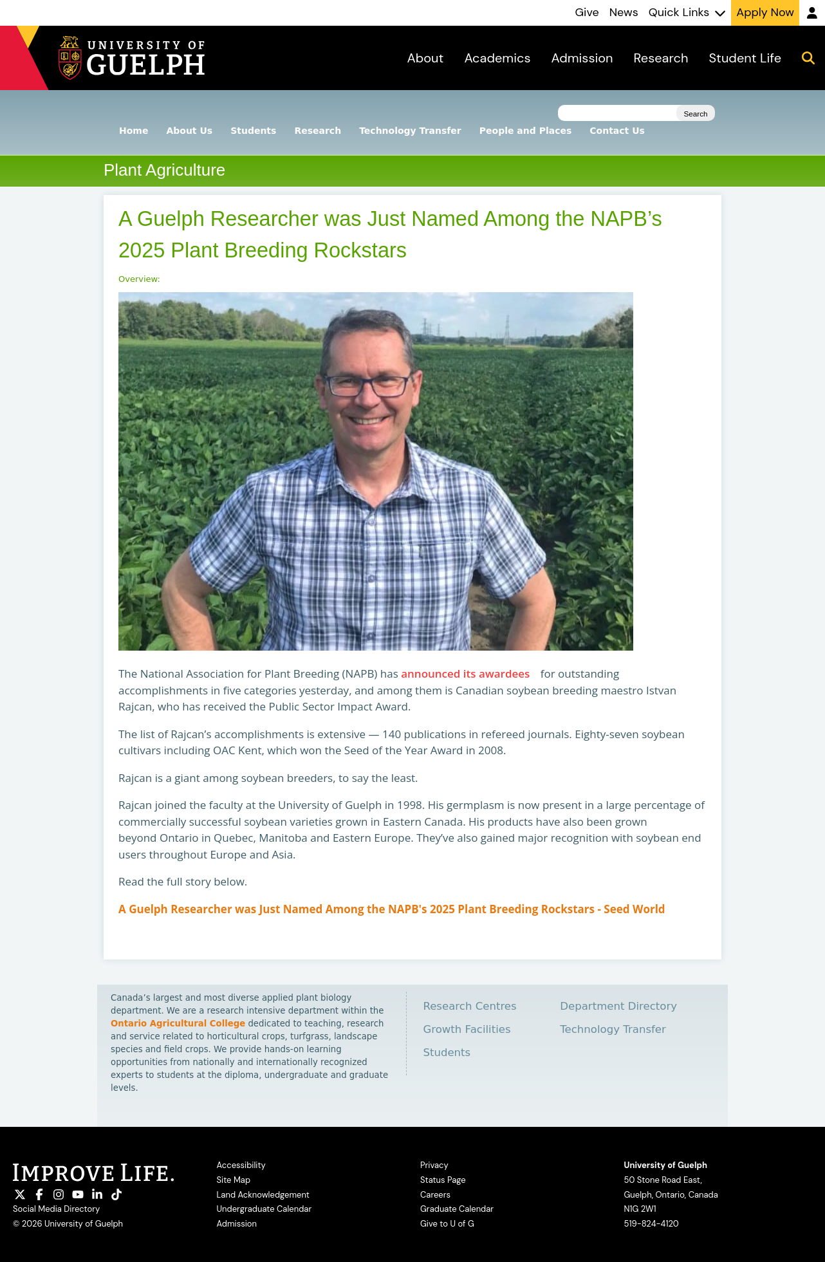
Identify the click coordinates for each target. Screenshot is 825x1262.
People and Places (525, 130)
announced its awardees (469, 674)
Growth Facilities (466, 1029)
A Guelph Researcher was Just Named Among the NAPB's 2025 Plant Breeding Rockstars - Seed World (395, 909)
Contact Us (617, 130)
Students (253, 130)
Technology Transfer (410, 130)
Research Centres (469, 1006)
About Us (189, 130)
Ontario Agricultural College (178, 1023)
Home (133, 130)
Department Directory (618, 1006)
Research (317, 130)
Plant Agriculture (164, 170)
